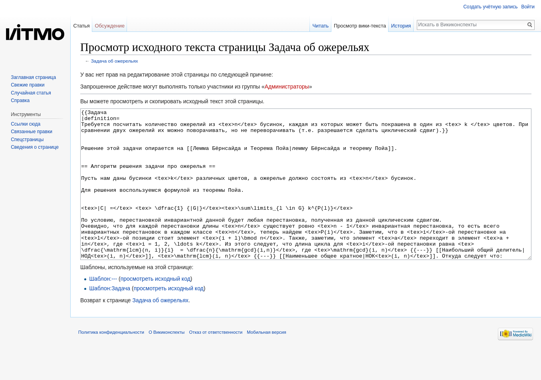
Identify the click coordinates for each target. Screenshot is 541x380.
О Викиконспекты (166, 362)
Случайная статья (31, 93)
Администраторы (287, 86)
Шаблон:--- (103, 308)
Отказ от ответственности (216, 362)
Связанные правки (31, 131)
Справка (20, 100)
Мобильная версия (266, 362)
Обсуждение (110, 26)
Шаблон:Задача (109, 318)
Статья (81, 26)
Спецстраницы (27, 139)
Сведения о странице (35, 147)
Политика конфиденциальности (111, 362)
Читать (320, 26)
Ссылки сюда (25, 124)
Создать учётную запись (490, 7)
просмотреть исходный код (155, 308)
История (401, 26)
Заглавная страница (33, 77)
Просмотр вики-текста (360, 26)
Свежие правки (27, 85)
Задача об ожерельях (114, 60)
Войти (528, 7)
